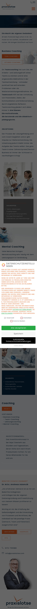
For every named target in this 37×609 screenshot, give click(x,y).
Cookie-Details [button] (18, 345)
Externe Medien (17, 320)
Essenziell (9, 317)
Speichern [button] (18, 333)
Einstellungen (7, 313)
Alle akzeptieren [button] (18, 327)
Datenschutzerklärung (22, 309)
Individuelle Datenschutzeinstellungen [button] (18, 340)
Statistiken (26, 317)
